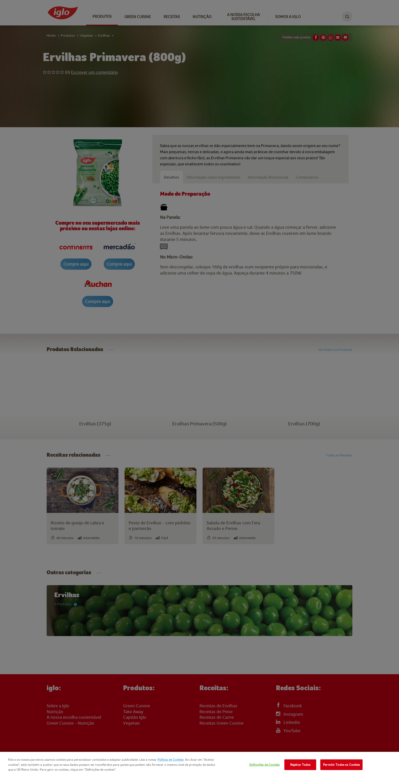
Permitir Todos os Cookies (341, 765)
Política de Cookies (170, 759)
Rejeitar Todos (300, 765)
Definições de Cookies (264, 765)
